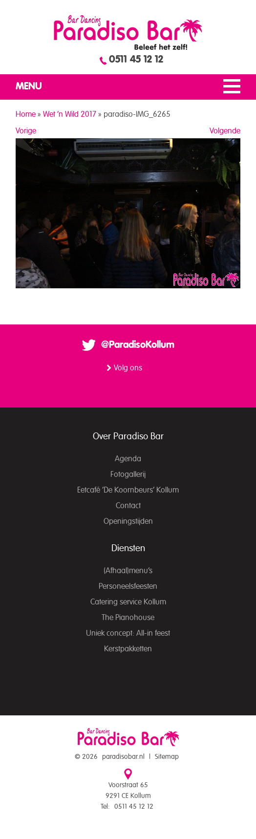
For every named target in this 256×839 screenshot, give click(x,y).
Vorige (26, 131)
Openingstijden (128, 521)
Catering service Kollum (128, 602)
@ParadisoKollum (137, 345)
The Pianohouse (128, 618)
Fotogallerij (128, 474)
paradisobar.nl (123, 756)
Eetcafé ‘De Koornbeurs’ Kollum (128, 490)
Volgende (225, 131)
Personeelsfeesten (128, 586)
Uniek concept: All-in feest (128, 633)
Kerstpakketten (128, 649)
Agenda (128, 459)
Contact (128, 506)
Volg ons (128, 368)
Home (26, 114)
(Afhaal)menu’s (128, 571)
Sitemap (167, 756)
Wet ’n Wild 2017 (69, 114)
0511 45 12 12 (136, 60)
